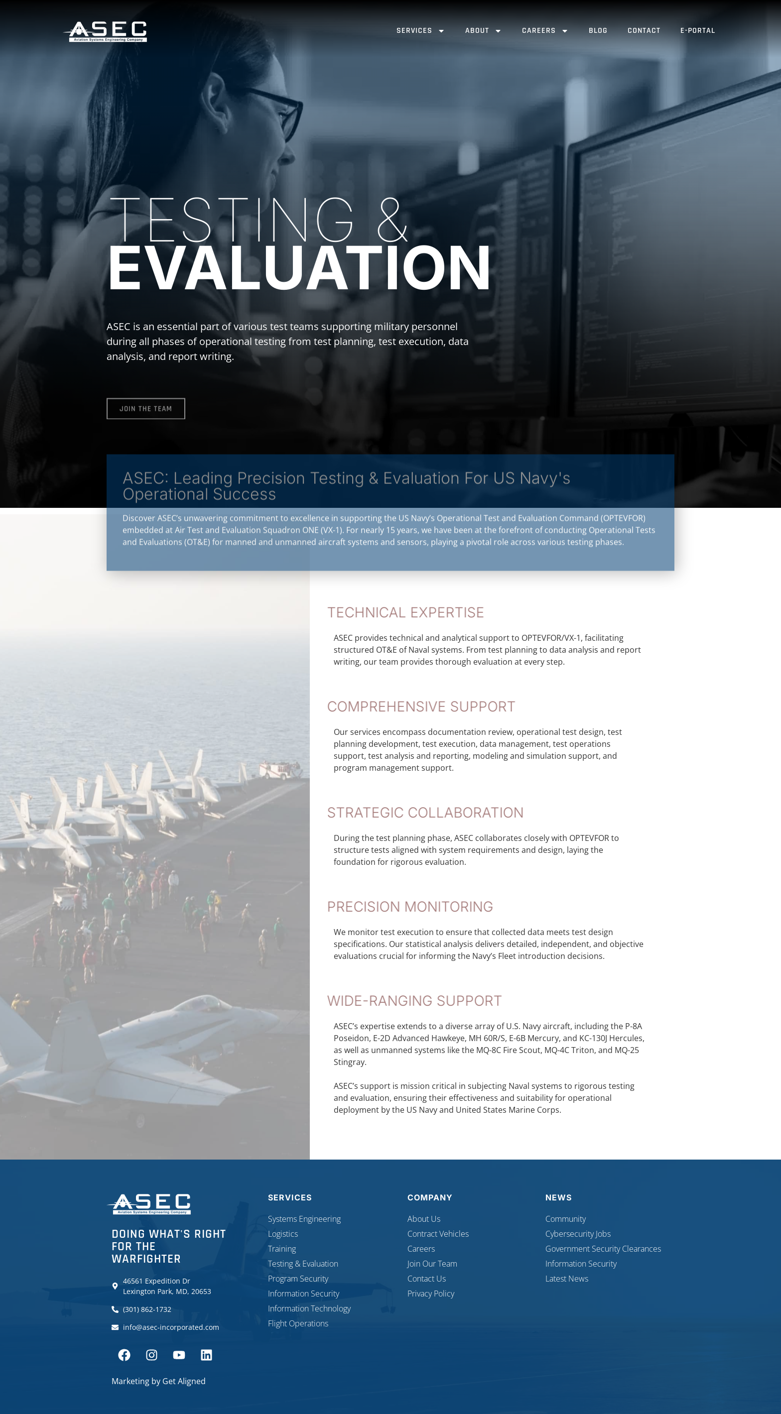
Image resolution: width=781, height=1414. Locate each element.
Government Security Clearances (603, 1248)
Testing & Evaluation (303, 1263)
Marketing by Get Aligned (159, 1381)
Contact (644, 30)
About (483, 31)
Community (565, 1218)
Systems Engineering (304, 1218)
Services (420, 31)
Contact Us (426, 1278)
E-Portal (697, 30)
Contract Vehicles (438, 1233)
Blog (598, 30)
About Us (423, 1218)
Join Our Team (432, 1263)
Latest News (566, 1278)
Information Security (303, 1293)
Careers (545, 31)
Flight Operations (298, 1323)
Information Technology (309, 1308)
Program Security (298, 1278)
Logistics (283, 1233)
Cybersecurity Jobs (578, 1233)
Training (282, 1248)
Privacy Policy (430, 1293)
